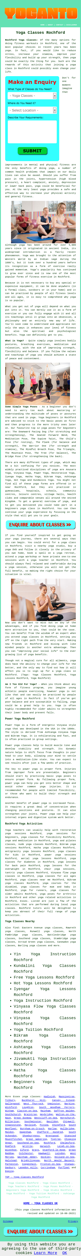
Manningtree (67, 1096)
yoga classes (31, 1096)
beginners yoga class (20, 508)
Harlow (52, 1128)
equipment (26, 286)
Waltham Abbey (27, 1157)
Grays (35, 1150)
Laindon (60, 1153)
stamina (47, 54)
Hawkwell (44, 1153)
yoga (8, 50)
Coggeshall (29, 1164)
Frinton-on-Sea (50, 1164)
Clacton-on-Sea (27, 1111)
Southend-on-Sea (28, 1143)
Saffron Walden (64, 1111)
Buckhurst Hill (34, 1100)
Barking (69, 1103)
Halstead (11, 1160)
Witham (9, 1111)
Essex (23, 901)
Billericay (12, 1121)
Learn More (45, 1253)
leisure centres (30, 494)
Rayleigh (30, 1125)
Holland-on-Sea (64, 1157)
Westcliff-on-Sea (45, 1118)
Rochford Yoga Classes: (21, 40)
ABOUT (50, 25)
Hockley (46, 1157)
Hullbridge (67, 1128)
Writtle (27, 1146)
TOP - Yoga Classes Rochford (24, 1177)
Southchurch (13, 1114)
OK (64, 1253)
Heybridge (46, 1114)
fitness (71, 328)
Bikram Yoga (52, 476)
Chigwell (69, 1121)
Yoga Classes (61, 1006)
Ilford (24, 1150)
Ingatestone (13, 1125)
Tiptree (56, 1139)
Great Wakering (36, 1139)
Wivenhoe (11, 1150)
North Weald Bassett (59, 1160)
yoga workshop (27, 556)
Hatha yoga (41, 847)
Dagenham (25, 1132)
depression (69, 182)
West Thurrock (33, 1103)
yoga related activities (54, 897)
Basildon (52, 1121)
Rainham (46, 1111)
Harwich (45, 1146)
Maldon (9, 1132)
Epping (9, 1171)
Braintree (30, 1114)
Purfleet (64, 1167)
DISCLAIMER (71, 25)
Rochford (49, 1143)
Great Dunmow (22, 1118)
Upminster (54, 1103)
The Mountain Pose (18, 453)
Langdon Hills (27, 1167)
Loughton (27, 1107)
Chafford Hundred (50, 1132)
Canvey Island (63, 1100)
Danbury (10, 1167)
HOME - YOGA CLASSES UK (40, 1203)
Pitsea (44, 1125)
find (16, 927)
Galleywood (12, 1103)
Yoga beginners (48, 417)
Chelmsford (67, 1143)
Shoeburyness (31, 1135)
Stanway (69, 1164)
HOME (42, 25)
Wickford (11, 1107)
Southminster (32, 1121)
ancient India (58, 248)
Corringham (48, 1167)
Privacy (73, 1221)
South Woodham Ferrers (57, 1107)
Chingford (58, 1125)
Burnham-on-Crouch (32, 1128)
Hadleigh (49, 1096)
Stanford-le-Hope (54, 1150)
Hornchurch (67, 1118)
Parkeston (11, 1164)
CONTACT (59, 25)
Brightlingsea (30, 1160)
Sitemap (8, 1221)
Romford (10, 1146)
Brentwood (52, 1135)
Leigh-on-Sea (65, 1146)
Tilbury (10, 1100)
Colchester (26, 1153)
